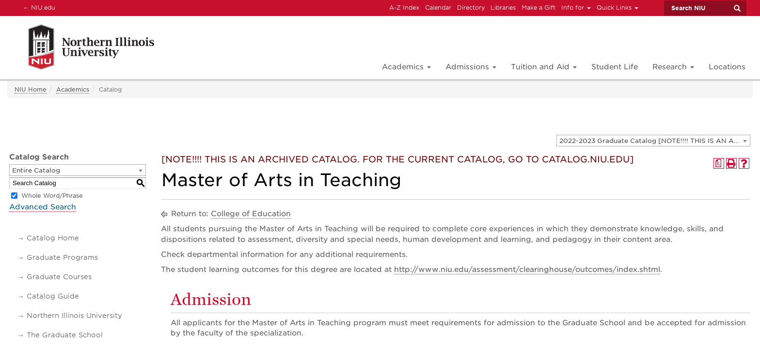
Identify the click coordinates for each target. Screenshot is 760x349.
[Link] (80, 48)
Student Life (614, 67)
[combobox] (653, 140)
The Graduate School (65, 335)
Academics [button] (406, 67)
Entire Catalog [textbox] (36, 170)
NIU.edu (37, 7)
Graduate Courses (59, 277)
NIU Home (31, 89)
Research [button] (673, 67)
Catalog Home (53, 238)
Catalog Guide (53, 296)
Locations (727, 67)
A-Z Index (404, 7)
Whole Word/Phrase (52, 195)
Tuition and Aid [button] (544, 67)
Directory (471, 7)
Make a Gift (538, 7)
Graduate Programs (62, 257)
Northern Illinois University (74, 315)
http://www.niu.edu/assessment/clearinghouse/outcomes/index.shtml (527, 269)
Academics (72, 89)
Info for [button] (576, 7)
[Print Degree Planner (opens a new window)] (718, 163)
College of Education (251, 213)
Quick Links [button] (617, 7)
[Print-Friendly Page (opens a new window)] (731, 163)
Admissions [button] (470, 67)
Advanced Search (42, 207)
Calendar (438, 7)
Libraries (503, 7)
